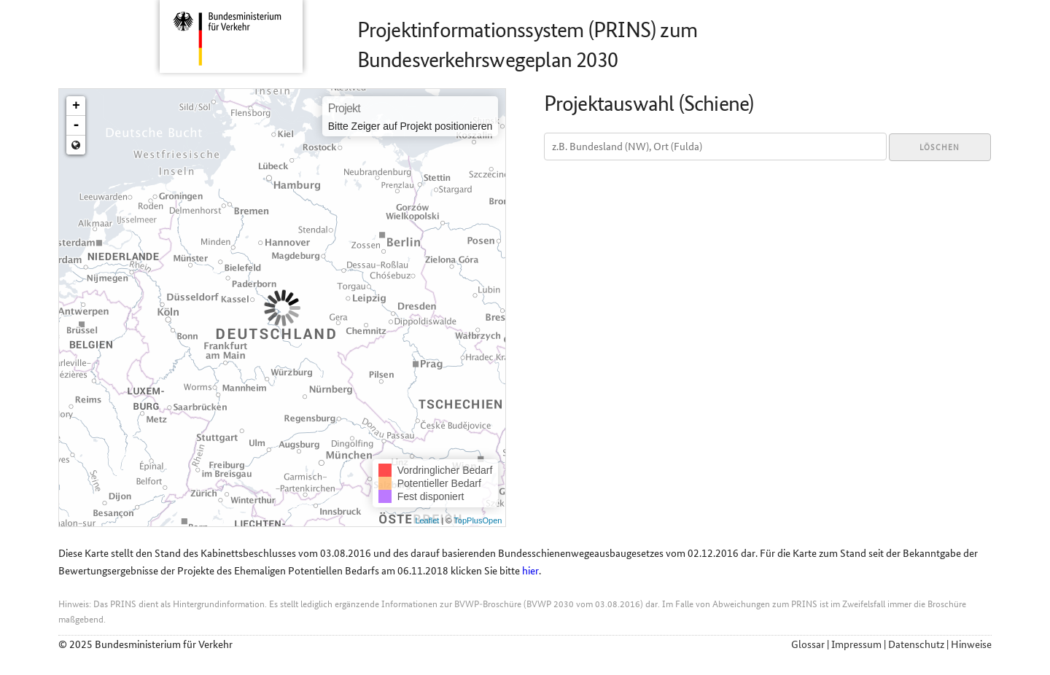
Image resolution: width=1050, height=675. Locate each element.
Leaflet (427, 520)
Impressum (856, 644)
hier (530, 570)
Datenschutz (916, 644)
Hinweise (971, 644)
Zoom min (75, 145)
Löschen (939, 147)
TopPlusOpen (478, 520)
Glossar (808, 644)
